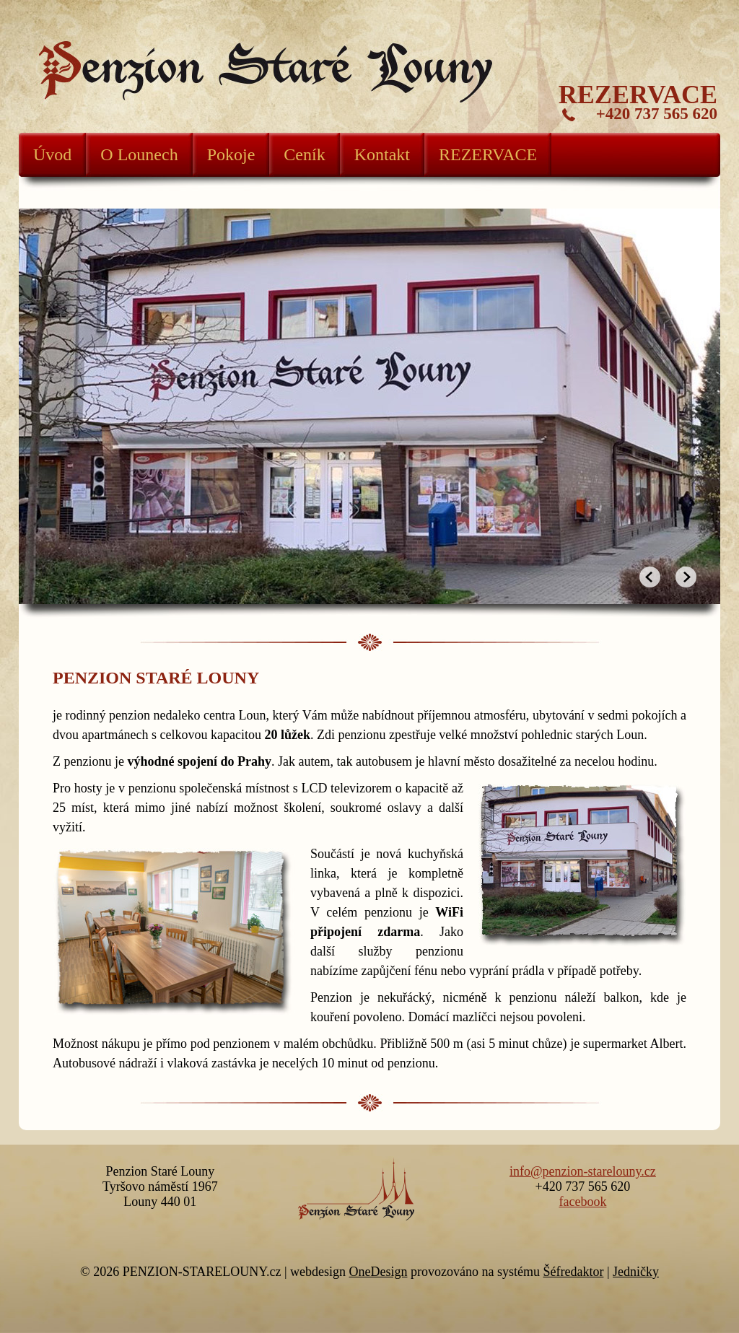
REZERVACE (488, 154)
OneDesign (378, 1271)
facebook (582, 1201)
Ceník (304, 154)
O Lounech (139, 154)
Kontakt (382, 154)
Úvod (52, 154)
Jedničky (636, 1271)
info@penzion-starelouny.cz (583, 1171)
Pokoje (231, 154)
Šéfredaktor (573, 1271)
